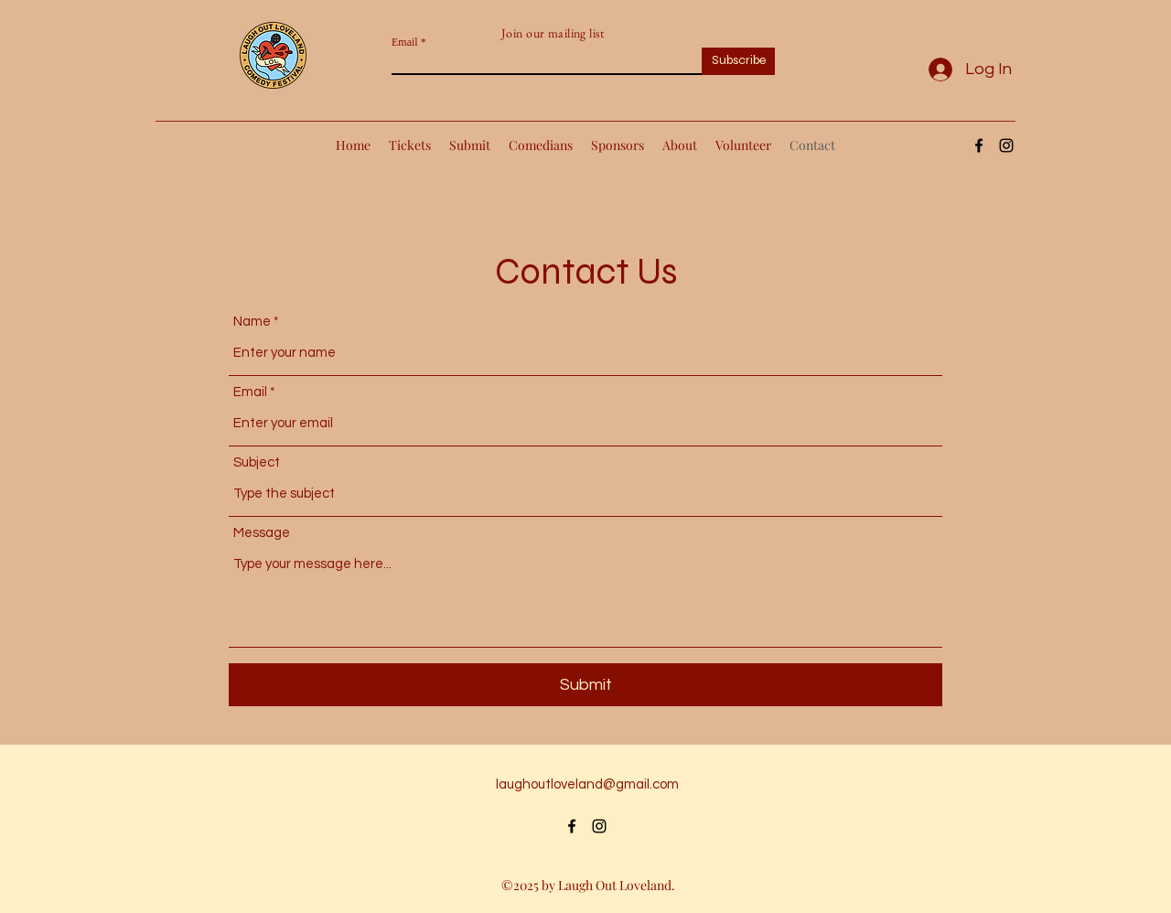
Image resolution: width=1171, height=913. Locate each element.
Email (405, 42)
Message (261, 533)
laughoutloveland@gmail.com (587, 784)
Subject (256, 462)
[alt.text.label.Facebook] (979, 145)
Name (252, 321)
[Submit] (585, 684)
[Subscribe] (738, 61)
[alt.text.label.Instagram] (1006, 145)
